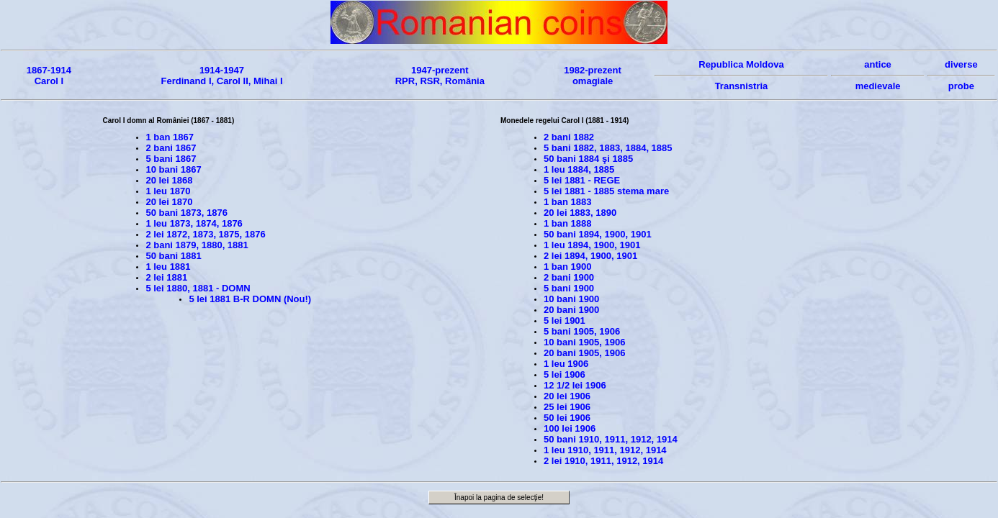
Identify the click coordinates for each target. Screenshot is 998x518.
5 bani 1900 (569, 288)
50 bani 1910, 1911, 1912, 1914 (611, 439)
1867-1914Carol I (49, 75)
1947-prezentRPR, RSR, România (440, 75)
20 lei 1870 (168, 201)
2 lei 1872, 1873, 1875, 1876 (205, 234)
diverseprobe (961, 75)
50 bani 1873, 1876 (186, 212)
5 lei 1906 (564, 374)
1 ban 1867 (169, 137)
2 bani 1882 (569, 137)
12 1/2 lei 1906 (575, 385)
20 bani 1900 (571, 309)
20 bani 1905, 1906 (584, 352)
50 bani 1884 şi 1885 (588, 158)
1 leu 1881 (167, 266)
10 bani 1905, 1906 (584, 342)
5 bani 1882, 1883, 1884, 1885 (608, 147)
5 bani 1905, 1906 (582, 331)
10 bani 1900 (571, 299)
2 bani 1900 (569, 277)
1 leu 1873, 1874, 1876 (193, 223)
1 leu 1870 (167, 191)
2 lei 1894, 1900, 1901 (590, 255)
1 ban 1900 (568, 266)
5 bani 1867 (170, 158)
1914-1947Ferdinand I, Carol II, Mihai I (221, 75)
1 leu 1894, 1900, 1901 (592, 245)
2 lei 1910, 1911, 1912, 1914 (603, 460)
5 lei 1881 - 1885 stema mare (606, 191)
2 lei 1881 (166, 277)
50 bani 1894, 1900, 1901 (598, 234)
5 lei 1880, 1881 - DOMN (197, 288)
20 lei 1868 (168, 180)
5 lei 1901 (564, 320)
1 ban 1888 (568, 223)
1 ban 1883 (568, 201)
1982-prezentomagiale (592, 75)
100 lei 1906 (569, 428)
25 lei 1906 (567, 406)
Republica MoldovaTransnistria (742, 75)
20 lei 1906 (567, 396)
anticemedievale (877, 75)
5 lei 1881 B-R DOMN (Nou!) (250, 299)
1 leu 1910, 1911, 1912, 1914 (605, 450)
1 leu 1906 (566, 363)
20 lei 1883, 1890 (580, 212)
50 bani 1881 (173, 255)
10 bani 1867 (173, 169)
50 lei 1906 (567, 417)
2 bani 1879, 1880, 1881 (196, 245)
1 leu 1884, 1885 (579, 169)
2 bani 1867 (170, 147)
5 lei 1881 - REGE (582, 180)
